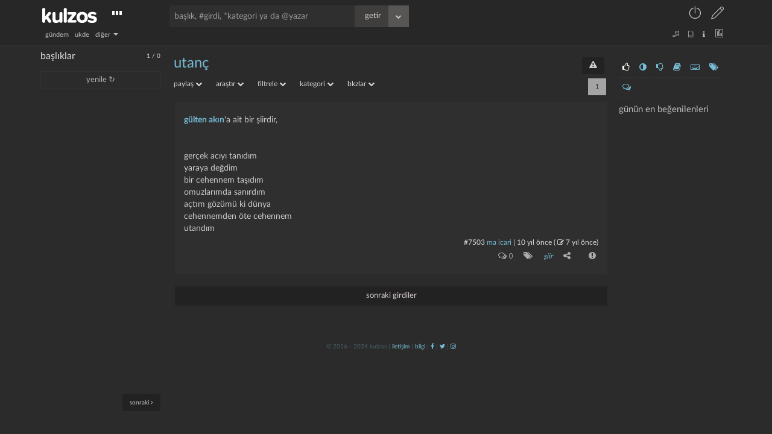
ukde (82, 34)
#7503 (474, 242)
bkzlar (361, 83)
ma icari (499, 242)
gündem (57, 34)
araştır (230, 83)
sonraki (141, 402)
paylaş (188, 83)
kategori (317, 83)
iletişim (401, 347)
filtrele (272, 83)
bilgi (420, 347)
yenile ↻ (100, 80)
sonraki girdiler (391, 296)
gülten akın (204, 120)
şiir (547, 256)
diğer (106, 34)
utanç (191, 63)
